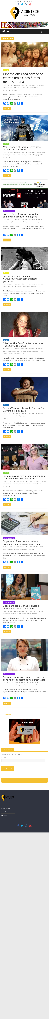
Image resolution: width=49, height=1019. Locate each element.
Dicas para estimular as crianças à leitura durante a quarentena (21, 607)
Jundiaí (36, 87)
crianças (22, 351)
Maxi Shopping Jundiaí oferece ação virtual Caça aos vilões (22, 148)
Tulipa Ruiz (6, 418)
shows (41, 416)
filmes (32, 87)
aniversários (41, 481)
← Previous (6, 714)
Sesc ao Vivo (35, 416)
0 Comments (30, 85)
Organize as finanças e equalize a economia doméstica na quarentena (22, 542)
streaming (17, 90)
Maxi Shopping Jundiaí (36, 155)
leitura (29, 613)
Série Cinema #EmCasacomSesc (28, 286)
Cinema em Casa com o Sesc (21, 87)
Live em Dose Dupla (21, 222)
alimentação (6, 685)
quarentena (6, 90)
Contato (4, 812)
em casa (28, 484)
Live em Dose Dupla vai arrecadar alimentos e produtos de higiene (20, 215)
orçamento (15, 549)
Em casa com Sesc (30, 351)
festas (39, 484)
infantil (11, 354)
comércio (15, 484)
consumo (41, 546)
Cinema (6, 70)
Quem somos (5, 809)
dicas (4, 549)
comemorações (7, 484)
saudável (36, 685)
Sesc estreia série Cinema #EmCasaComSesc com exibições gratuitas (20, 278)
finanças (9, 549)
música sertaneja (32, 222)
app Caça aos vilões (19, 155)
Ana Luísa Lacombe (13, 351)
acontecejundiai (19, 85)
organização (23, 549)
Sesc (11, 90)
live (13, 222)
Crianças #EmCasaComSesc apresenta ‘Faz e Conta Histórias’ (23, 344)
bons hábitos (15, 685)
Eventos (6, 144)
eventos (34, 484)
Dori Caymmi (11, 416)
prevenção (22, 685)
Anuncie (4, 815)
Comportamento (9, 211)
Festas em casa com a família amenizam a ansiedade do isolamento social (24, 477)
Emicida (18, 416)
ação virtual (41, 152)
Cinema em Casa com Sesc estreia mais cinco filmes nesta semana (23, 78)
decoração (22, 484)
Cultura (6, 340)
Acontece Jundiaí (8, 155)
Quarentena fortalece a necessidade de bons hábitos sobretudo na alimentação (24, 678)
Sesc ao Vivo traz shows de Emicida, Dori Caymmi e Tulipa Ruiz (24, 409)
